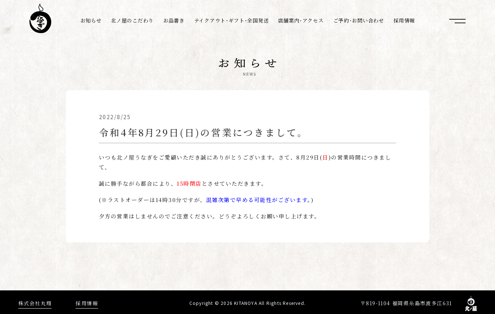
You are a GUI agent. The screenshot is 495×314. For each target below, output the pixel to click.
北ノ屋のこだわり (132, 20)
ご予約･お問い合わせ (358, 20)
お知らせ (91, 20)
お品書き (174, 20)
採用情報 (404, 20)
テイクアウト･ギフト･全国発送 (231, 20)
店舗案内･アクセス (300, 20)
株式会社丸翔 (35, 301)
